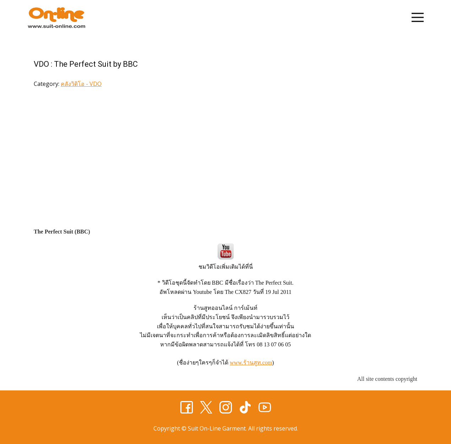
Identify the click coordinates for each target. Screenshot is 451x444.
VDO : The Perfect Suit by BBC (86, 64)
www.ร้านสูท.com (251, 363)
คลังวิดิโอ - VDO (81, 84)
